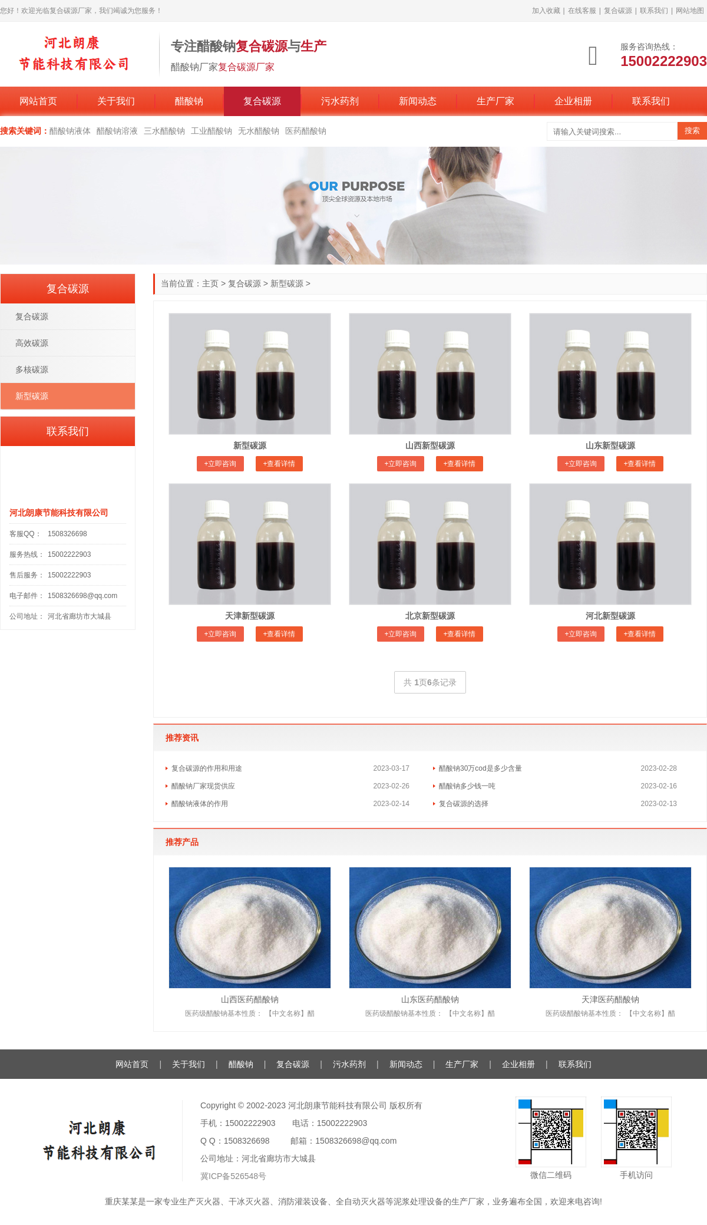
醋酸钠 (189, 101)
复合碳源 (618, 10)
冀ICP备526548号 (233, 1176)
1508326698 (67, 534)
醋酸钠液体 (70, 131)
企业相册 (573, 101)
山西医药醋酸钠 (250, 999)
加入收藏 (546, 10)
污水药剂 (340, 101)
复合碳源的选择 (463, 804)
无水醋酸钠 (258, 131)
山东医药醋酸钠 (430, 999)
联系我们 (654, 10)
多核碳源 (31, 369)
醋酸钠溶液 (117, 131)
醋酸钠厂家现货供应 (203, 786)
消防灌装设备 (303, 1201)
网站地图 (690, 10)
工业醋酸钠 (211, 131)
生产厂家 (495, 101)
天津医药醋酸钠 (610, 999)
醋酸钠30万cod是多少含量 (480, 768)
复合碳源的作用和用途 (206, 768)
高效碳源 (31, 343)
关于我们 (116, 101)
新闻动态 (418, 101)
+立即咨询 (220, 464)
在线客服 (582, 10)
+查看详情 (279, 464)
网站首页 (38, 101)
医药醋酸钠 (305, 131)
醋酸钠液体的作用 (199, 804)
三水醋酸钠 (164, 131)
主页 (210, 283)
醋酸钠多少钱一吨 (467, 786)
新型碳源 (286, 283)
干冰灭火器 (249, 1201)
